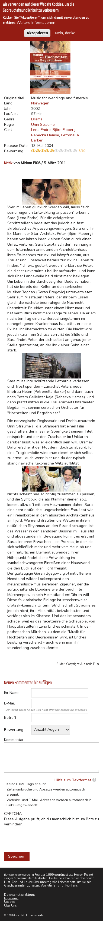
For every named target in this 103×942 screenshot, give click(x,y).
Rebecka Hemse (45, 135)
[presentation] (45, 837)
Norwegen (40, 103)
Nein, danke (65, 33)
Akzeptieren (37, 33)
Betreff (10, 717)
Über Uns (10, 906)
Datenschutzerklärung (20, 895)
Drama (37, 119)
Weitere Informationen (36, 22)
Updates (9, 902)
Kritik (8, 163)
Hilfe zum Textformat (72, 780)
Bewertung (13, 729)
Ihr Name (12, 692)
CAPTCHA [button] (13, 813)
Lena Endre (41, 129)
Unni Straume (43, 124)
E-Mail (9, 703)
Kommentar (14, 739)
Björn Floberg (64, 129)
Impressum (11, 898)
